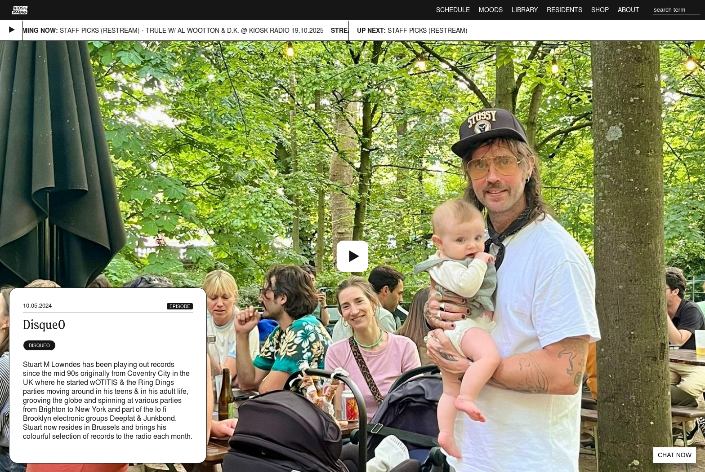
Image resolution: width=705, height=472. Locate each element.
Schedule (453, 9)
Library (525, 9)
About (628, 9)
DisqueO (39, 345)
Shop (600, 9)
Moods (491, 9)
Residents (564, 9)
